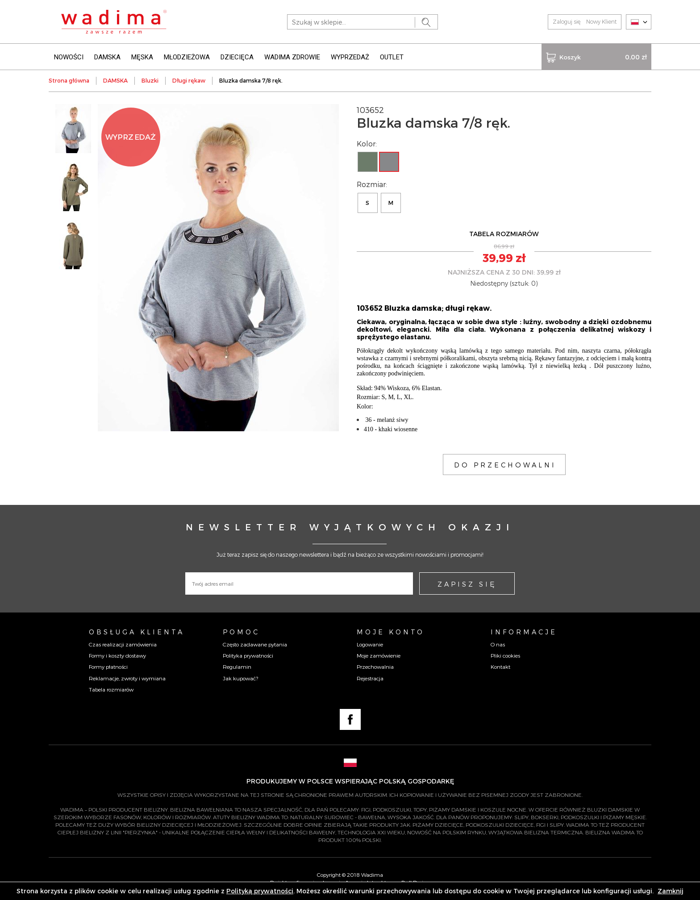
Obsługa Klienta (136, 632)
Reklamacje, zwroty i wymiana (127, 678)
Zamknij (670, 891)
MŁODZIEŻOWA (187, 57)
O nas (498, 644)
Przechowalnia (375, 666)
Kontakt (500, 666)
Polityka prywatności (248, 655)
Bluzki (150, 80)
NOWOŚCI (68, 57)
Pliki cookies (505, 655)
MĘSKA (142, 57)
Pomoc (241, 632)
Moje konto (391, 632)
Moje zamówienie (378, 655)
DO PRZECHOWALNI (505, 465)
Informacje (524, 632)
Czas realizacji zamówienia (123, 644)
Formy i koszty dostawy (117, 655)
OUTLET (392, 57)
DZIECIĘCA (237, 57)
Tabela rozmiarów (111, 689)
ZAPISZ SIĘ (467, 584)
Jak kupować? (240, 678)
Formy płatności (108, 666)
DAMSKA (107, 57)
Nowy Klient (601, 21)
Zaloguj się (566, 21)
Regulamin (237, 666)
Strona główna (69, 80)
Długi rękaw (188, 80)
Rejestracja (370, 678)
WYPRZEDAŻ (350, 57)
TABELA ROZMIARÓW (504, 234)
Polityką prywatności (259, 891)
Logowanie (370, 644)
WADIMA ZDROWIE (292, 57)
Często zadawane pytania (255, 644)
